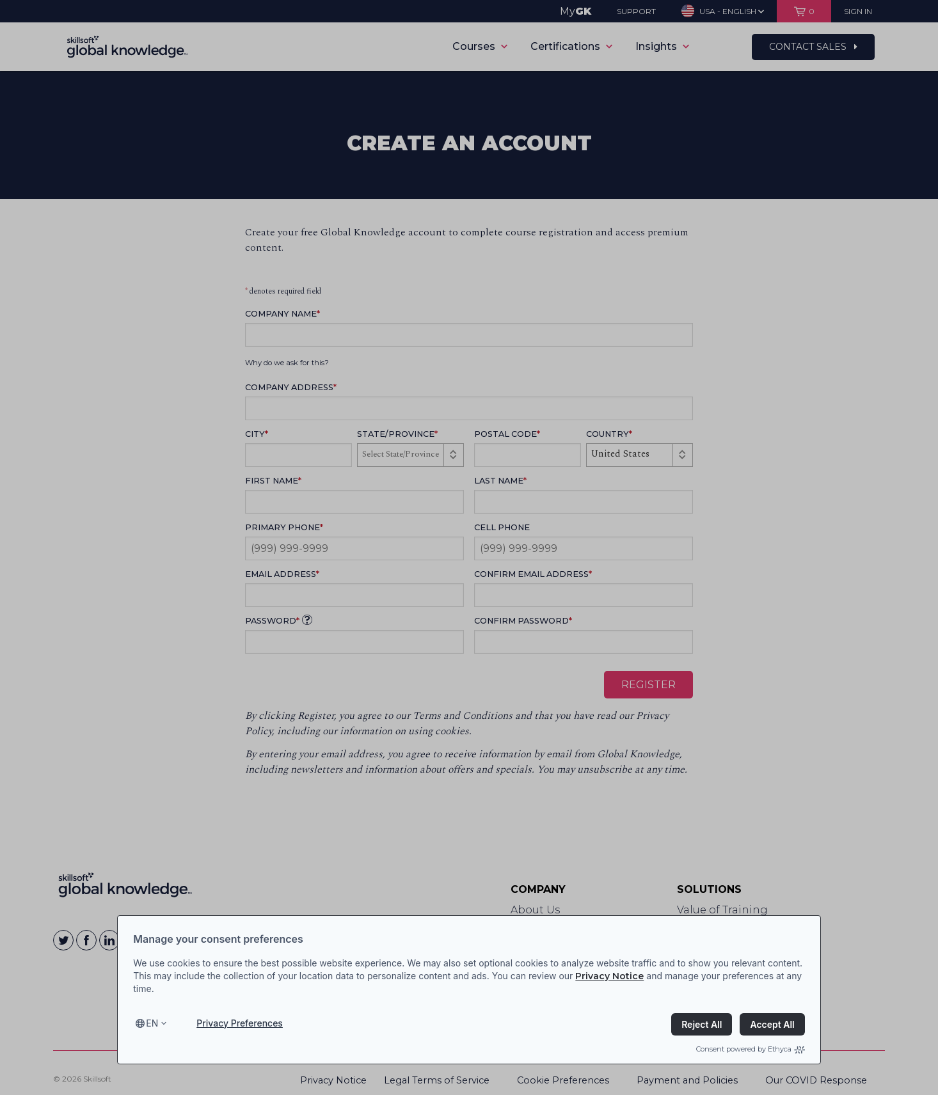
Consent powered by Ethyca (750, 1048)
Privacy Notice (609, 976)
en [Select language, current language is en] (152, 1023)
